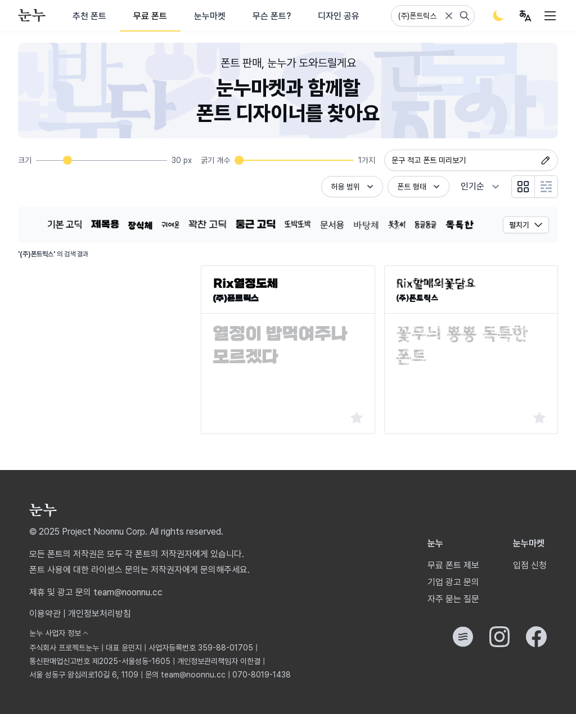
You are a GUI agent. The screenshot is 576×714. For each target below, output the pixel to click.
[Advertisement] (105, 335)
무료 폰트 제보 (453, 565)
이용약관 (45, 613)
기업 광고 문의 (453, 582)
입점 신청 (530, 565)
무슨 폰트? (272, 16)
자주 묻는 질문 (453, 599)
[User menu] (525, 16)
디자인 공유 (338, 16)
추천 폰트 (89, 16)
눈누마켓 (210, 16)
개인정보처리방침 (99, 613)
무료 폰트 (150, 16)
